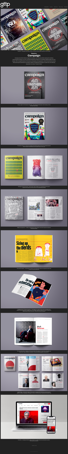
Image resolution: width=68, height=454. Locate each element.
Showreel (46, 6)
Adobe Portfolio (36, 451)
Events (51, 6)
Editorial (56, 6)
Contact (65, 6)
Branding (61, 6)
